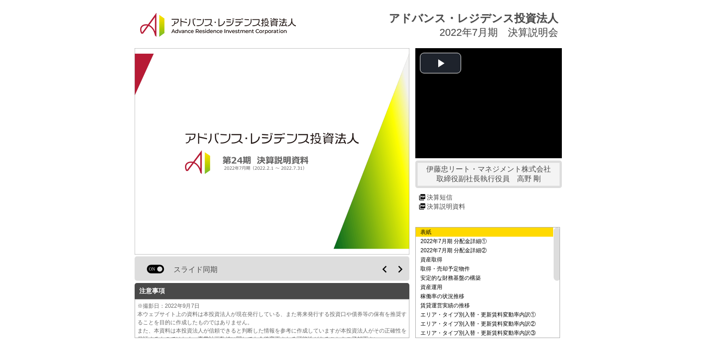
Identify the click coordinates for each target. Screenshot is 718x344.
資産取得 (431, 259)
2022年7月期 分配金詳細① (453, 241)
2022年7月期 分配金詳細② (453, 250)
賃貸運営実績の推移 (445, 305)
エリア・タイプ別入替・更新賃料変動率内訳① (478, 314)
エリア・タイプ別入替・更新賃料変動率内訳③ (478, 333)
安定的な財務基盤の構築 (450, 278)
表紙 (425, 232)
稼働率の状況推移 (442, 296)
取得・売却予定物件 (445, 269)
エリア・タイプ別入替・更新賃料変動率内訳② (478, 324)
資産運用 (431, 287)
